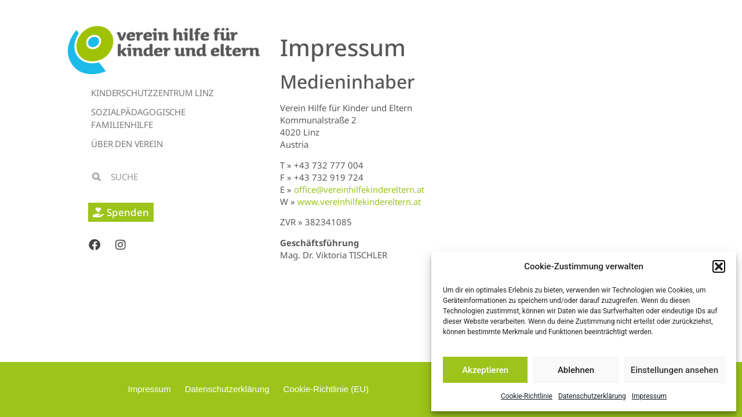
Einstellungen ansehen (674, 370)
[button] (719, 266)
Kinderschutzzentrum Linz (152, 92)
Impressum (649, 396)
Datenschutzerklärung (592, 396)
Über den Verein (126, 143)
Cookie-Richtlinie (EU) (326, 389)
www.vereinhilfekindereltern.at (359, 201)
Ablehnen (576, 370)
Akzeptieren (485, 370)
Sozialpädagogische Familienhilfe (138, 118)
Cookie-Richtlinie (526, 396)
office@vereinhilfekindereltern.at (359, 189)
